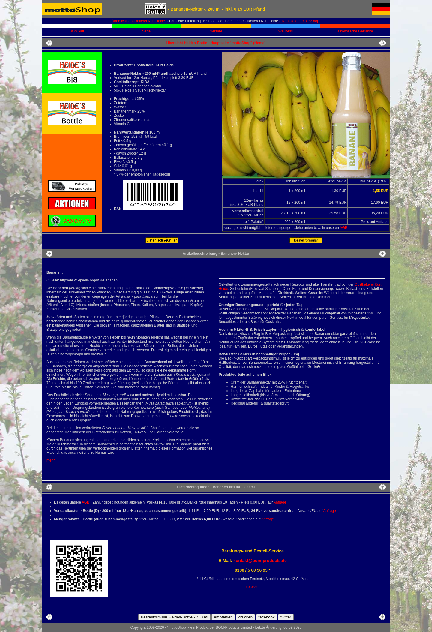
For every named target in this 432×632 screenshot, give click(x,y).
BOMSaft (77, 31)
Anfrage (280, 502)
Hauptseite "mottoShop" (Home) (238, 43)
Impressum (252, 587)
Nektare (216, 31)
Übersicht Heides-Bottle (186, 43)
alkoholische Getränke (355, 31)
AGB (343, 228)
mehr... (52, 460)
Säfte (146, 31)
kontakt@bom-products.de (260, 560)
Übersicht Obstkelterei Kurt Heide (138, 21)
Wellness (285, 31)
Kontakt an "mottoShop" (301, 21)
